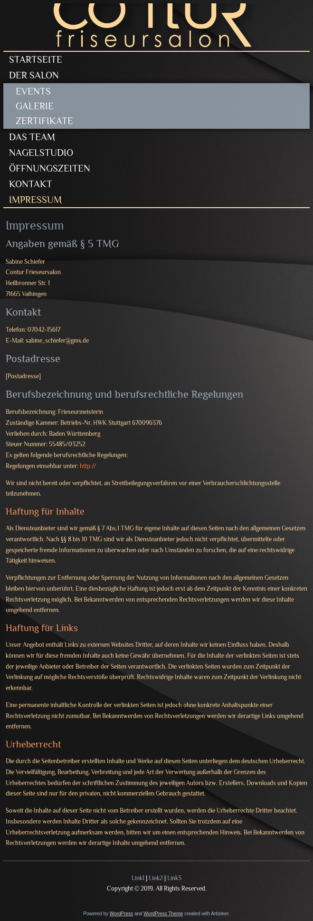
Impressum (35, 199)
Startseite (35, 59)
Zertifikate (44, 120)
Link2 (156, 878)
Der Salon (34, 75)
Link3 (174, 878)
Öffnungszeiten (49, 168)
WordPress (121, 913)
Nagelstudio (41, 152)
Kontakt (30, 184)
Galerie (35, 106)
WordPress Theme (163, 913)
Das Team (32, 137)
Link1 (138, 878)
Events (33, 91)
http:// (88, 466)
